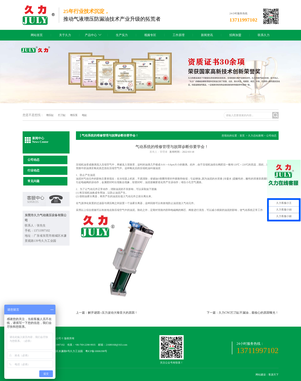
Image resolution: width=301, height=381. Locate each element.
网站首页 (37, 35)
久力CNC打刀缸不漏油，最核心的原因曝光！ (249, 312)
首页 (242, 135)
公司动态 (33, 159)
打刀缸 (62, 115)
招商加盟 (235, 35)
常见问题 (33, 181)
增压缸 (50, 115)
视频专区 (150, 35)
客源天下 (273, 374)
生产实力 (122, 35)
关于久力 (65, 35)
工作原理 (179, 35)
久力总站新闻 (255, 135)
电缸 (84, 115)
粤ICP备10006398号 (96, 351)
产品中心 (91, 35)
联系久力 (264, 35)
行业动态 (33, 170)
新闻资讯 (207, 35)
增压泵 (74, 115)
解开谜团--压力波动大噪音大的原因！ (113, 312)
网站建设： (262, 374)
